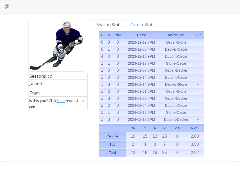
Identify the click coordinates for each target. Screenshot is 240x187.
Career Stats (142, 25)
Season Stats (109, 25)
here (61, 100)
